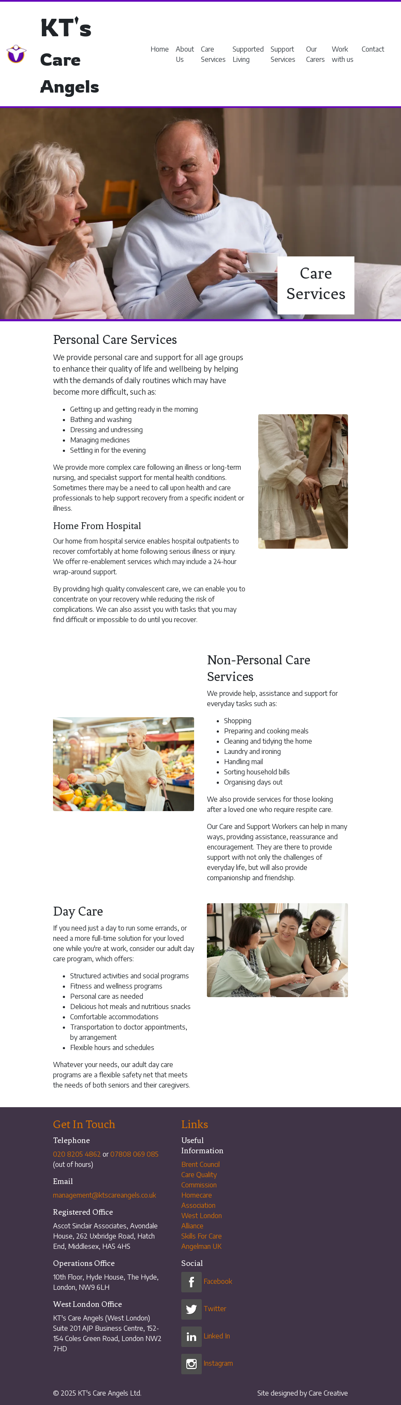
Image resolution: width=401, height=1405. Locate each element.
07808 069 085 (134, 1154)
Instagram (207, 1363)
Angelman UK (201, 1246)
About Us (185, 54)
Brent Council (200, 1164)
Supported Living (248, 54)
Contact (373, 49)
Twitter (203, 1308)
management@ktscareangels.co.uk (104, 1195)
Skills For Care (201, 1236)
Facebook (206, 1281)
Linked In (205, 1336)
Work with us (343, 54)
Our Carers (315, 54)
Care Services (213, 54)
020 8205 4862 (77, 1154)
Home (159, 49)
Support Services (283, 54)
